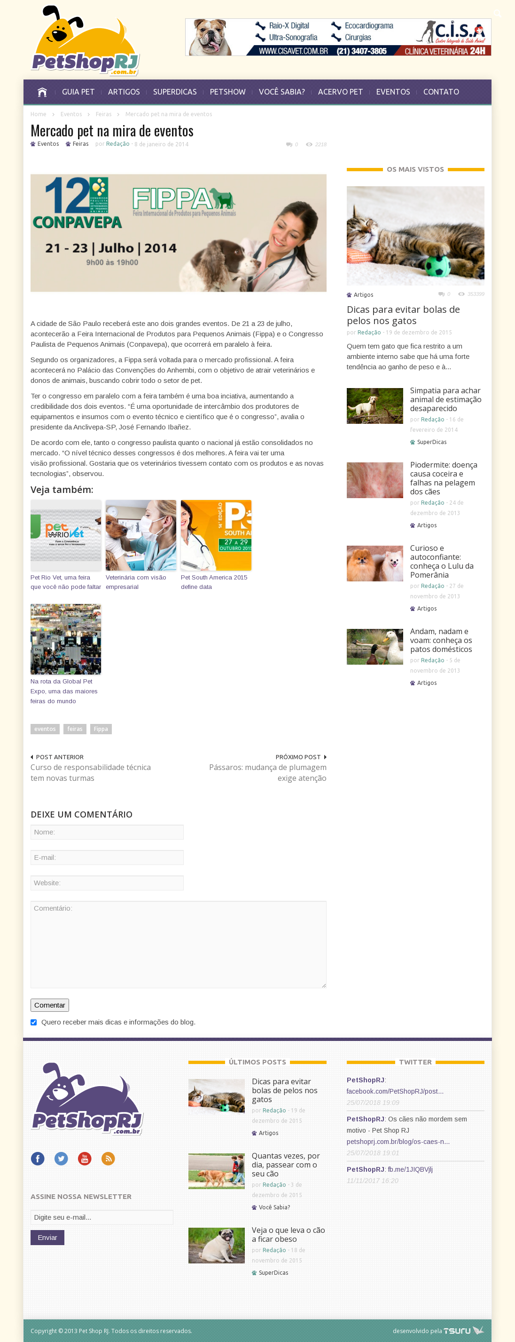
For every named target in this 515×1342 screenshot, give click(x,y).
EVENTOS (393, 91)
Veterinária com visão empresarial (136, 582)
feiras (75, 729)
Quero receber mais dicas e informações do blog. (113, 1022)
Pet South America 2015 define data (214, 582)
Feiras (103, 114)
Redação (118, 144)
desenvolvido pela (417, 1331)
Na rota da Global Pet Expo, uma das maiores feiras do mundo (64, 691)
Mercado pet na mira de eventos (112, 130)
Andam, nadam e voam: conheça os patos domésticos (441, 640)
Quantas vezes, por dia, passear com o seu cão (286, 1165)
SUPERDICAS (175, 91)
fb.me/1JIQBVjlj (410, 1169)
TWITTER (415, 1062)
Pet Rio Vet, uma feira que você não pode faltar (66, 582)
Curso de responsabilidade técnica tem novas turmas (91, 772)
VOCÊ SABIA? (282, 91)
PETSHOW (228, 91)
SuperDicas (431, 442)
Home (39, 114)
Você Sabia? (274, 1207)
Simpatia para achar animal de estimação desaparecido (446, 399)
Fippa (101, 729)
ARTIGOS (124, 91)
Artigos (363, 295)
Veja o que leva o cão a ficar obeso (288, 1234)
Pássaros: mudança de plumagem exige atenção (268, 772)
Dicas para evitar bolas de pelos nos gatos (403, 315)
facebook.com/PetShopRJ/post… (395, 1091)
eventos (45, 729)
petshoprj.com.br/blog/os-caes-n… (398, 1141)
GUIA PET (78, 91)
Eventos (71, 114)
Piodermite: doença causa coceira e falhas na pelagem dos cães (443, 478)
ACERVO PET (340, 91)
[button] (498, 12)
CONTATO (441, 91)
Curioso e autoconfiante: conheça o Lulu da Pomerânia (442, 561)
